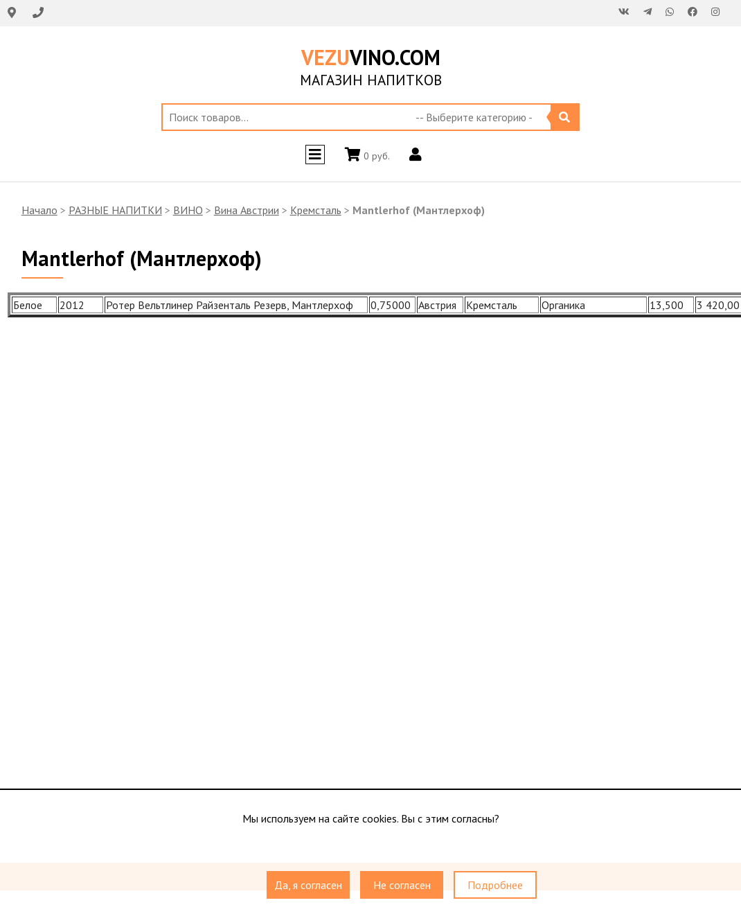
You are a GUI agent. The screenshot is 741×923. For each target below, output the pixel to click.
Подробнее (495, 886)
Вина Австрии (246, 210)
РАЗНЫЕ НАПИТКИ (115, 210)
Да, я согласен (308, 886)
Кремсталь (315, 210)
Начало (39, 210)
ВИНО (188, 210)
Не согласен (402, 886)
